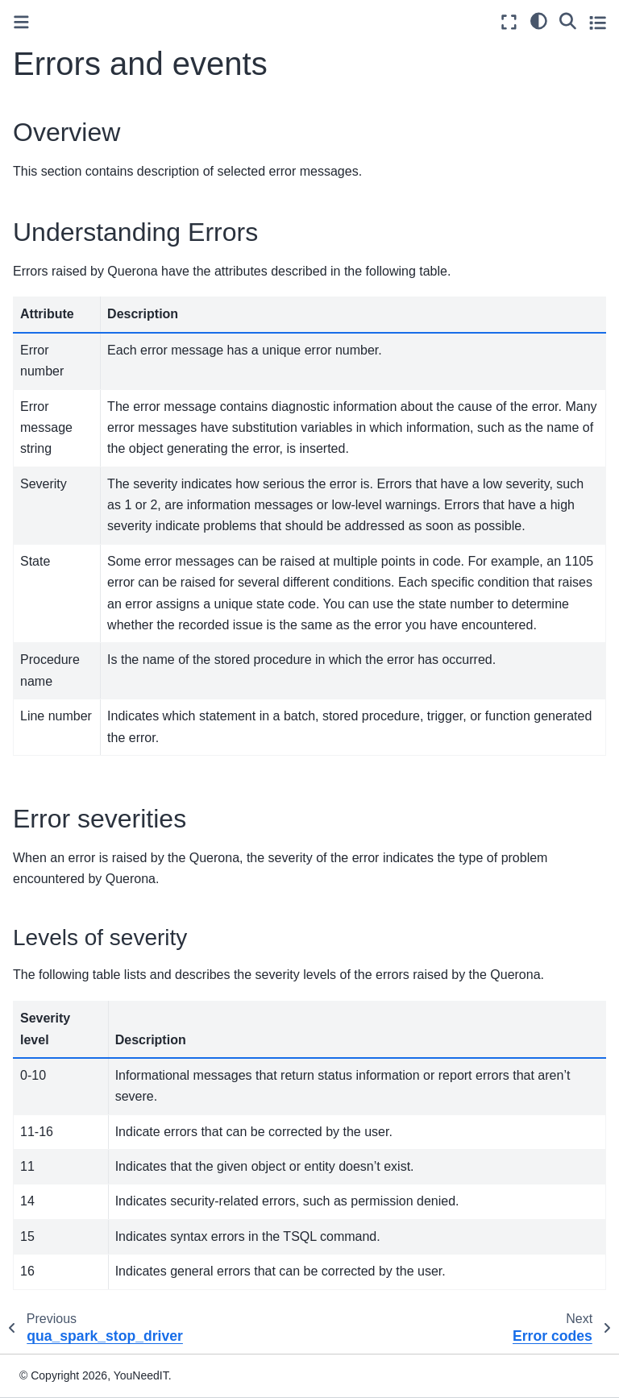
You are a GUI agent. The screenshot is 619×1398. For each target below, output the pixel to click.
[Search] (568, 20)
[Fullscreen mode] (509, 22)
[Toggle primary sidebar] (21, 22)
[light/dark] (539, 20)
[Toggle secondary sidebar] (598, 22)
